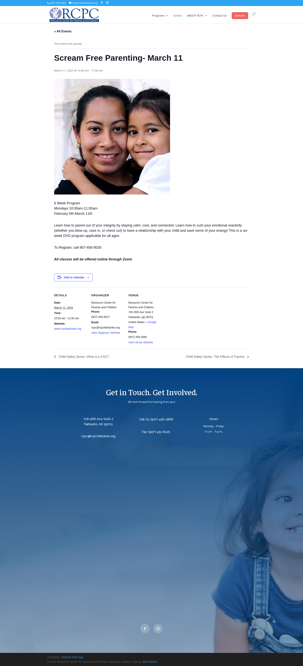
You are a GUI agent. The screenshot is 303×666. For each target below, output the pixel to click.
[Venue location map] (185, 314)
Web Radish (149, 661)
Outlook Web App (72, 657)
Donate (240, 15)
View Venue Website (140, 342)
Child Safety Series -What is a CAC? (83, 356)
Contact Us (220, 15)
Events (177, 15)
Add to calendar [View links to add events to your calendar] (74, 277)
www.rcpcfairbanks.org (67, 328)
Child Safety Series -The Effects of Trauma (215, 356)
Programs (158, 15)
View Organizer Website (105, 332)
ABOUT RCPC (195, 15)
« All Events (62, 31)
